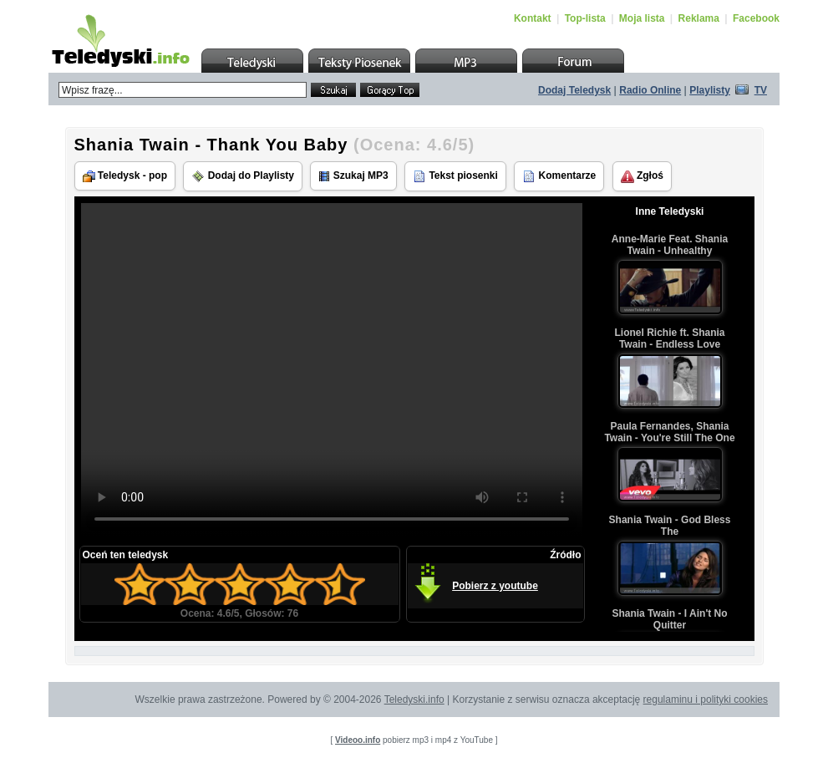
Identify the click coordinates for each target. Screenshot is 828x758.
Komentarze (559, 176)
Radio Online (650, 90)
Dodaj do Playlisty (242, 176)
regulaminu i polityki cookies (705, 699)
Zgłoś (642, 176)
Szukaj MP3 (353, 176)
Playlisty (709, 90)
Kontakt (532, 18)
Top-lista (585, 18)
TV (760, 90)
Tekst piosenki (455, 176)
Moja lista (642, 18)
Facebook (756, 18)
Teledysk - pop (125, 176)
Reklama (698, 18)
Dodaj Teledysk (574, 90)
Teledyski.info (414, 699)
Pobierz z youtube (495, 586)
